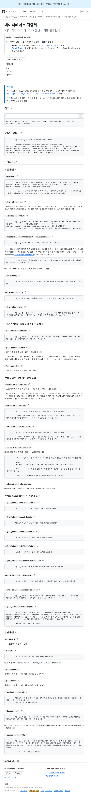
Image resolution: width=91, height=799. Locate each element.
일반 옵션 (10, 632)
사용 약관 (23, 791)
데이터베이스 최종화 (69, 17)
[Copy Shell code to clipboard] (80, 116)
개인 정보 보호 (34, 791)
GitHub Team (17, 48)
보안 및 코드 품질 (11, 17)
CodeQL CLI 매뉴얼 (53, 17)
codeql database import (24, 254)
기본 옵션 (10, 169)
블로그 (67, 791)
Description (13, 132)
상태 (42, 791)
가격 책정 (48, 791)
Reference (23, 17)
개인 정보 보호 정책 (10, 777)
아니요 (18, 773)
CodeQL (41, 17)
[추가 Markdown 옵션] (24, 59)
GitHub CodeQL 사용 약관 (49, 45)
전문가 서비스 (58, 791)
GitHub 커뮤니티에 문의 (55, 773)
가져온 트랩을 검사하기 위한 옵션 (22, 495)
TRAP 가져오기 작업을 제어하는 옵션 (24, 323)
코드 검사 (32, 17)
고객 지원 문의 (52, 776)
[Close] (84, 3)
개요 (8, 108)
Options (10, 162)
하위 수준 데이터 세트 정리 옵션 (21, 377)
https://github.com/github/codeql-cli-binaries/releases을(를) (31, 93)
